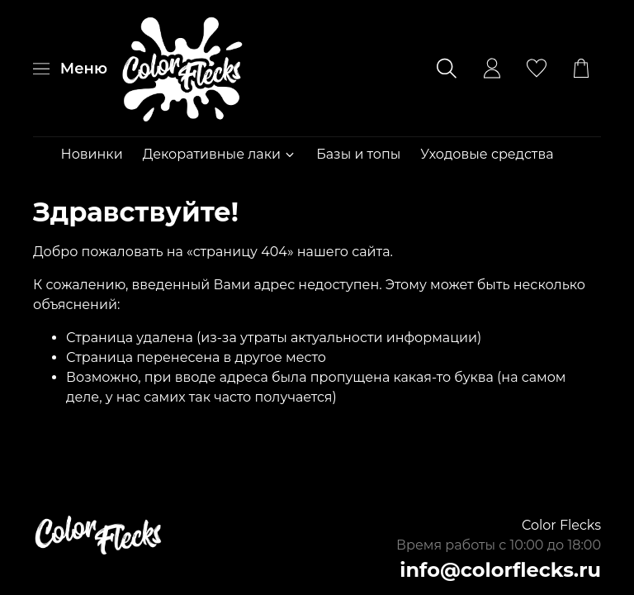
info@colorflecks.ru (500, 570)
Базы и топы (358, 154)
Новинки (92, 154)
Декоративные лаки (219, 154)
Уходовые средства (486, 154)
